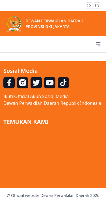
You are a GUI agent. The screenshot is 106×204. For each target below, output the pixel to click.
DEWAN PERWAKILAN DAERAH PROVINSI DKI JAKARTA (54, 23)
